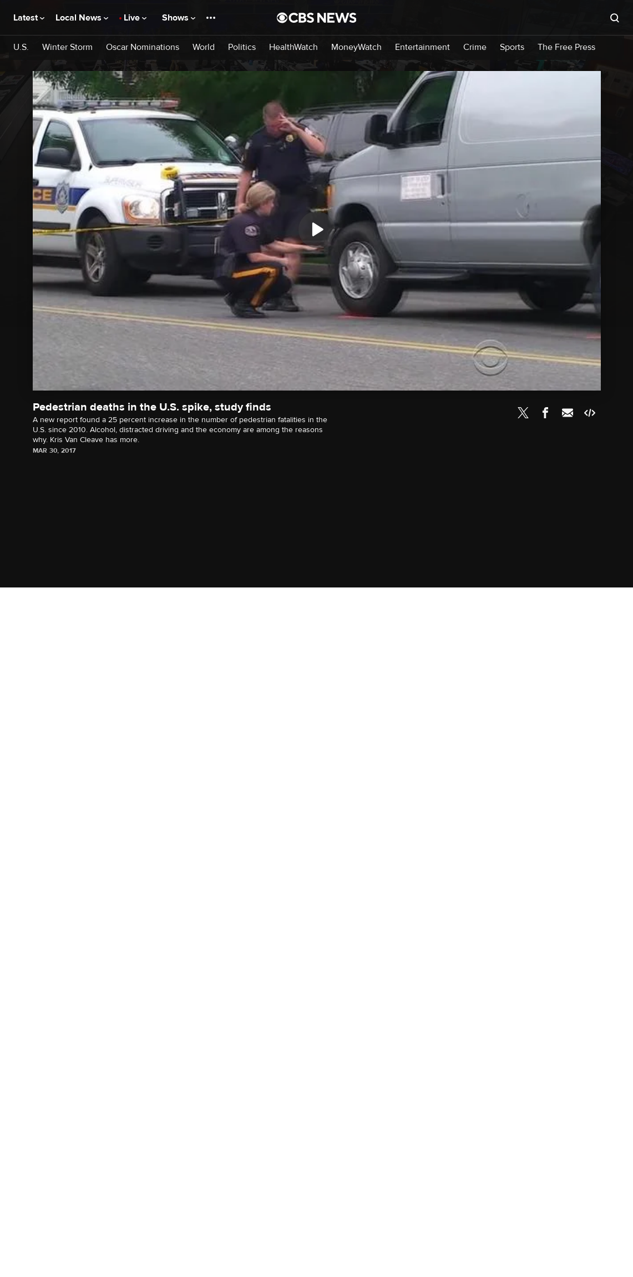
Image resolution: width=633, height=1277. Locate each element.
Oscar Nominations (142, 47)
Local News (81, 17)
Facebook (545, 412)
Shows (178, 17)
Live (135, 17)
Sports (512, 47)
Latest (28, 17)
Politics (242, 47)
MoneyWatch (356, 47)
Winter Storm (67, 47)
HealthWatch (293, 47)
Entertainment (422, 47)
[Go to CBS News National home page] (317, 17)
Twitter (523, 412)
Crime (475, 47)
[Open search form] (615, 18)
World (204, 47)
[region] (317, 231)
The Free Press (566, 47)
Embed (589, 412)
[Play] (316, 229)
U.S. (21, 47)
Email (567, 412)
